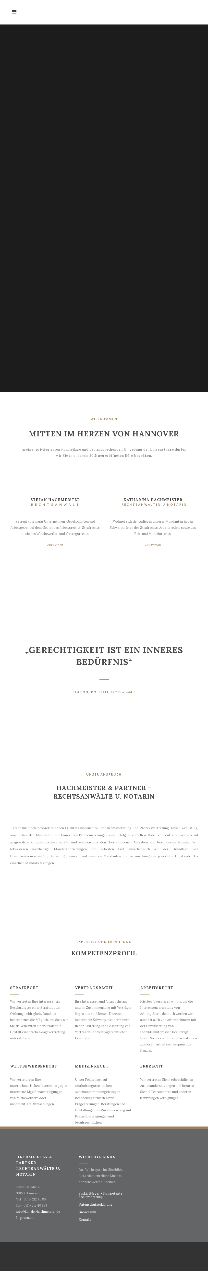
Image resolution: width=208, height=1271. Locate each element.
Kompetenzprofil (104, 953)
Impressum (25, 1218)
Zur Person (55, 545)
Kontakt (85, 1220)
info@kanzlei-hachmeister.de (38, 1212)
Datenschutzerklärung (95, 1204)
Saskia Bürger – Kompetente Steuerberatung (100, 1195)
